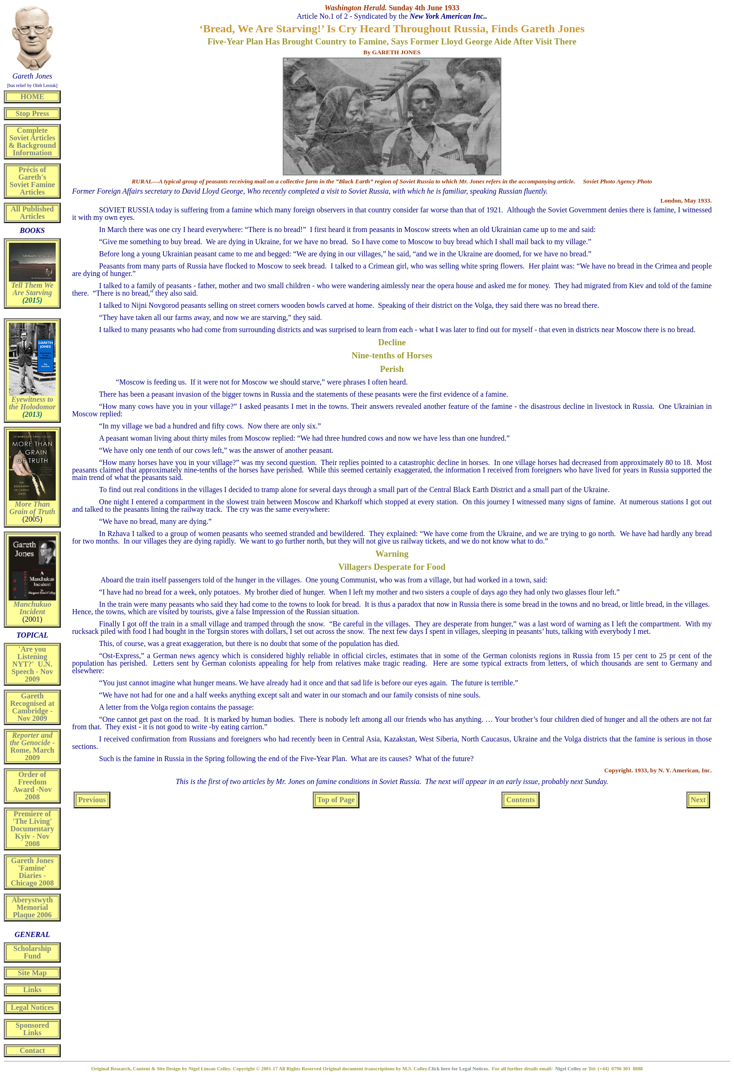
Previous (92, 800)
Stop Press (32, 113)
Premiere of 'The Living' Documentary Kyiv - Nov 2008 (32, 829)
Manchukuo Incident (32, 608)
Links (32, 990)
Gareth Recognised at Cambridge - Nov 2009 (32, 707)
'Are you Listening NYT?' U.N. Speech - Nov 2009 (32, 664)
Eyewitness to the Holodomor (32, 403)
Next (698, 800)
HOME (32, 97)
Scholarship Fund (32, 952)
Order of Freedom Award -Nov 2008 (32, 785)
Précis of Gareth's (32, 173)
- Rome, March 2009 (32, 746)
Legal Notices (32, 1007)
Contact (32, 1050)
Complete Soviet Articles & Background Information (32, 141)
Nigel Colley (568, 1068)
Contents (520, 800)
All (15, 209)
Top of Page (336, 800)
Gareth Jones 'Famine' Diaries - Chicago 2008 (32, 872)
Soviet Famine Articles (32, 188)
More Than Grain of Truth (32, 508)
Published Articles (37, 212)
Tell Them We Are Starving (32, 289)
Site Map (32, 973)
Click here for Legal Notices (458, 1068)
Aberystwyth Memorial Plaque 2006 (32, 907)
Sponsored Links (32, 1029)
